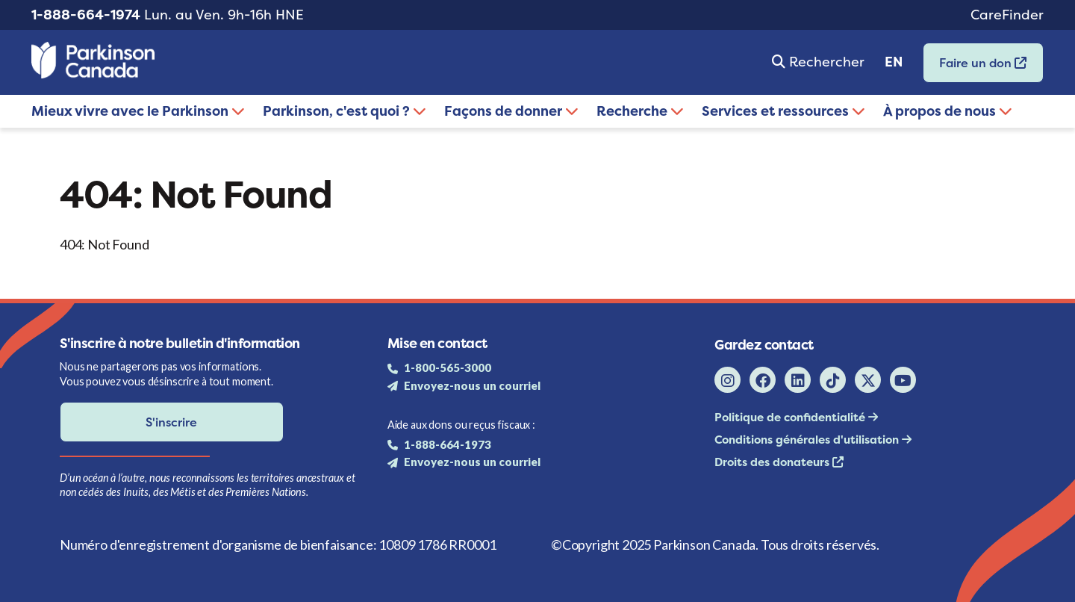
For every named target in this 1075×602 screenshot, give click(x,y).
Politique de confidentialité (791, 417)
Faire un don (975, 68)
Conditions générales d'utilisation (808, 439)
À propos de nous (947, 111)
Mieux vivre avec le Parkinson (138, 111)
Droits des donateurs (773, 462)
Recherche (640, 111)
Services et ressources (783, 111)
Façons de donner (511, 111)
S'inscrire (171, 422)
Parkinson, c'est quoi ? (344, 111)
